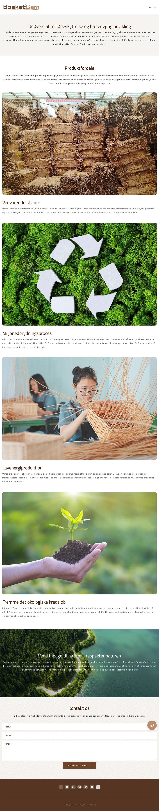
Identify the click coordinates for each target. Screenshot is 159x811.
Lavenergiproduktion (22, 468)
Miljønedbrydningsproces (27, 333)
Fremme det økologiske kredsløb (34, 602)
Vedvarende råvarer (21, 202)
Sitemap (92, 804)
